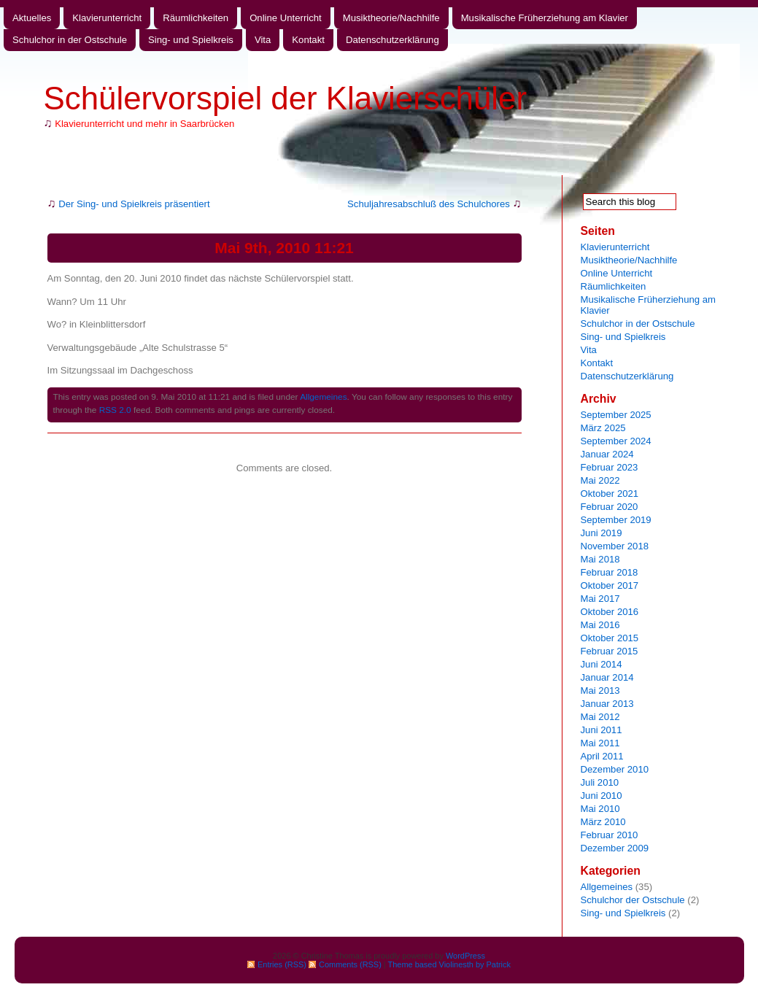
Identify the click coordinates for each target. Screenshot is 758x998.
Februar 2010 (609, 834)
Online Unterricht (286, 17)
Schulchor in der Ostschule (69, 39)
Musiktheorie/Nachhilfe (391, 17)
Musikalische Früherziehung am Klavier (544, 17)
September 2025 (616, 414)
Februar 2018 (609, 572)
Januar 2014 (607, 677)
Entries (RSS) (282, 964)
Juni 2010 (601, 795)
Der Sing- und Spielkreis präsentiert (133, 203)
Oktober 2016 (610, 611)
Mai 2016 (600, 624)
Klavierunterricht (107, 17)
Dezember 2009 (615, 848)
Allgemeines (323, 397)
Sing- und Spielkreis (190, 39)
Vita (263, 39)
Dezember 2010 (615, 769)
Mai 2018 (600, 559)
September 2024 (616, 441)
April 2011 (602, 756)
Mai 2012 (600, 716)
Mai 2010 (600, 808)
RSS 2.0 (115, 410)
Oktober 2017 (610, 585)
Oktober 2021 (610, 493)
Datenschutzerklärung (392, 39)
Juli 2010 (600, 782)
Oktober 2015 (610, 638)
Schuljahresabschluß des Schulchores (428, 203)
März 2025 (603, 427)
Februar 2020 (609, 506)
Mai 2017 (600, 598)
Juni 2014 (601, 664)
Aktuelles (31, 17)
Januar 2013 (607, 703)
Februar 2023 (609, 467)
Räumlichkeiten (195, 17)
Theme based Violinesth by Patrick (449, 964)
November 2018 (615, 546)
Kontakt (308, 39)
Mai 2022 (600, 480)
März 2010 (603, 821)
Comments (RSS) (350, 964)
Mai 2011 (600, 743)
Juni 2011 (601, 729)
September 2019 (616, 519)
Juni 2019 (601, 532)
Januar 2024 (607, 454)
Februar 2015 (609, 651)
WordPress (465, 955)
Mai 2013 (600, 690)
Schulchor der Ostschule (633, 899)
